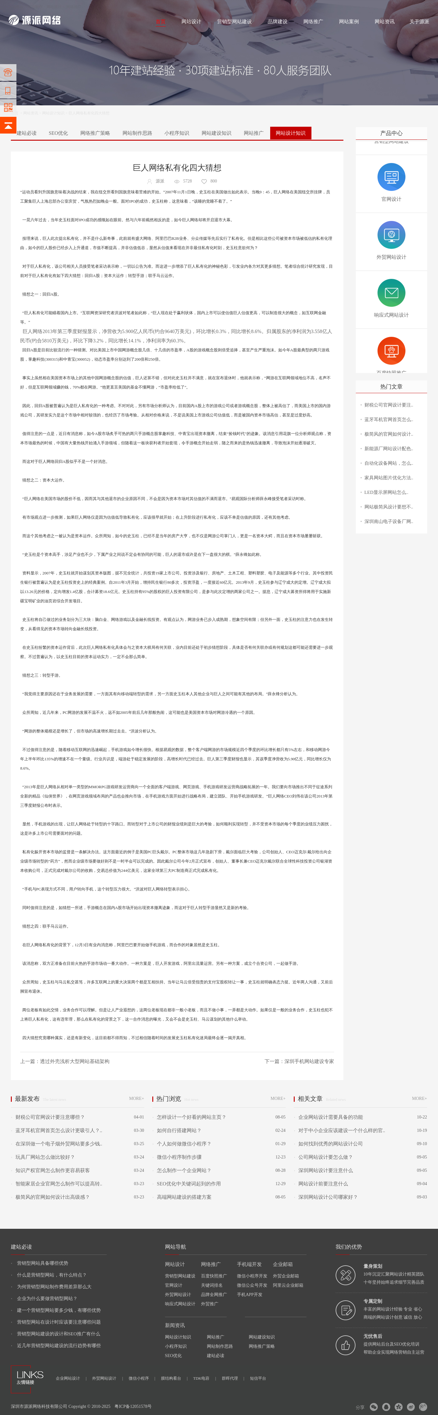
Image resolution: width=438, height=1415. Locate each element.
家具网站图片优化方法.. (388, 477)
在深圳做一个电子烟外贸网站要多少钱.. (56, 1143)
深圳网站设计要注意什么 (323, 1170)
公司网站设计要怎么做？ (323, 1157)
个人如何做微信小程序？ (181, 1143)
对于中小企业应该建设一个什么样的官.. (339, 1130)
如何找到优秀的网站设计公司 (328, 1143)
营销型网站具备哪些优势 (39, 1263)
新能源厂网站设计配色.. (388, 448)
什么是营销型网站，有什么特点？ (49, 1274)
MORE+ (136, 1098)
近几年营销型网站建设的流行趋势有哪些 (56, 1345)
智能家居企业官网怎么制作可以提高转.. (56, 1183)
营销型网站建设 (234, 21)
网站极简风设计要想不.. (388, 506)
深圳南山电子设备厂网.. (388, 521)
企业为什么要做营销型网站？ (44, 1298)
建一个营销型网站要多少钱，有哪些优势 (56, 1310)
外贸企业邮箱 (286, 1276)
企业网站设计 (71, 1378)
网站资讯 (385, 21)
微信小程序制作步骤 (176, 1157)
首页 (161, 21)
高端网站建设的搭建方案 (181, 1197)
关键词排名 (212, 1285)
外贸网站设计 (178, 1294)
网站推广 (254, 133)
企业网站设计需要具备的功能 (328, 1117)
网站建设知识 (216, 133)
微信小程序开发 (252, 1276)
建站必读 (27, 133)
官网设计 (173, 1285)
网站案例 (349, 21)
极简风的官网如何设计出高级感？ (50, 1197)
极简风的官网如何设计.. (388, 434)
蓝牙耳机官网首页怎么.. (388, 419)
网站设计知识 (53, 113)
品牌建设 (278, 21)
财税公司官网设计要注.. (388, 404)
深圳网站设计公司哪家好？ (326, 1197)
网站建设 (16, 7)
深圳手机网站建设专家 (309, 1061)
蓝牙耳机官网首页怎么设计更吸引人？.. (56, 1130)
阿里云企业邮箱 (288, 1285)
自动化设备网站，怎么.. (388, 463)
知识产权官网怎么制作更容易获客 (50, 1170)
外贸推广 (209, 1304)
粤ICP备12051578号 (133, 1406)
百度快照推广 (214, 1276)
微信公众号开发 (252, 1285)
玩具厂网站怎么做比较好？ (43, 1157)
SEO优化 (58, 133)
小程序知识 (176, 133)
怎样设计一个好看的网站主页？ (189, 1117)
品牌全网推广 (214, 1294)
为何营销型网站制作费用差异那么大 (51, 1286)
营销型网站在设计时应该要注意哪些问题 (56, 1322)
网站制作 (35, 7)
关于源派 (419, 21)
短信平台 (258, 1378)
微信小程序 (142, 1378)
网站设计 (54, 7)
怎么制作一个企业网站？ (181, 1170)
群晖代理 (233, 1378)
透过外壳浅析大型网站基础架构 (75, 1061)
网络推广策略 (95, 133)
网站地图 (421, 7)
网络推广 (73, 7)
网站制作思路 (137, 133)
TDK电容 (204, 1378)
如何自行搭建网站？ (176, 1130)
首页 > (17, 113)
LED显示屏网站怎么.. (386, 492)
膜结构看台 (174, 1378)
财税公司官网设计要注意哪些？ (48, 1117)
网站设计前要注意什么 (321, 1183)
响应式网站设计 (180, 1304)
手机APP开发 (249, 1294)
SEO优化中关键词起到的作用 (186, 1183)
